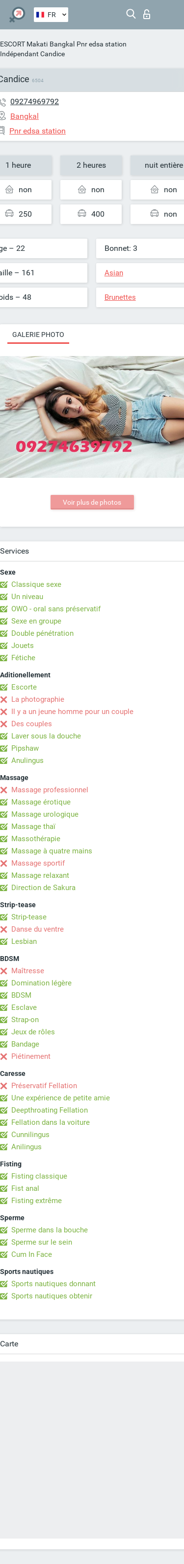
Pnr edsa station (102, 44)
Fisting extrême (36, 1200)
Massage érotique (41, 802)
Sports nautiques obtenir (51, 1296)
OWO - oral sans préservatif (56, 608)
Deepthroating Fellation (49, 1110)
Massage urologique (45, 814)
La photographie (37, 699)
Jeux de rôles (33, 1032)
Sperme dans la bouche (49, 1230)
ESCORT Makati (24, 44)
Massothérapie (35, 838)
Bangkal (62, 44)
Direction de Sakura (43, 887)
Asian (114, 272)
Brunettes (120, 297)
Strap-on (25, 1019)
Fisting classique (39, 1176)
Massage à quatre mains (51, 851)
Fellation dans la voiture (50, 1122)
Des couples (31, 723)
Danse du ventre (37, 929)
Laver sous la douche (46, 736)
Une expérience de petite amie (60, 1098)
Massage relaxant (40, 875)
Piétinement (31, 1056)
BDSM (21, 995)
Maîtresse (27, 970)
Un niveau (27, 596)
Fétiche (23, 657)
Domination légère (41, 983)
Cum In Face (31, 1254)
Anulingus (27, 760)
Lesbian (24, 941)
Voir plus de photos (92, 502)
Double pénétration (42, 633)
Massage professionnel (49, 789)
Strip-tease (29, 917)
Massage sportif (38, 863)
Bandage (25, 1044)
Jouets (22, 645)
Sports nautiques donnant (53, 1283)
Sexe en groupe (36, 621)
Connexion (146, 14)
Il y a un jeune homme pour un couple (72, 711)
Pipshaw (25, 748)
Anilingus (26, 1146)
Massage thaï (33, 826)
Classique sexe (36, 584)
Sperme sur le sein (41, 1242)
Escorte (24, 687)
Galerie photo (38, 334)
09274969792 (34, 101)
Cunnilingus (30, 1134)
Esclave (24, 1007)
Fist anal (25, 1188)
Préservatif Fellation (44, 1085)
